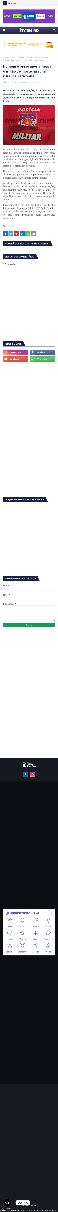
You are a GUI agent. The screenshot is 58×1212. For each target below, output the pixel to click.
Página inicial (8, 57)
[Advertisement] (29, 395)
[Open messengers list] (7, 1203)
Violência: (20, 57)
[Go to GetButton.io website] (7, 1209)
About (33, 1205)
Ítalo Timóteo (11, 82)
